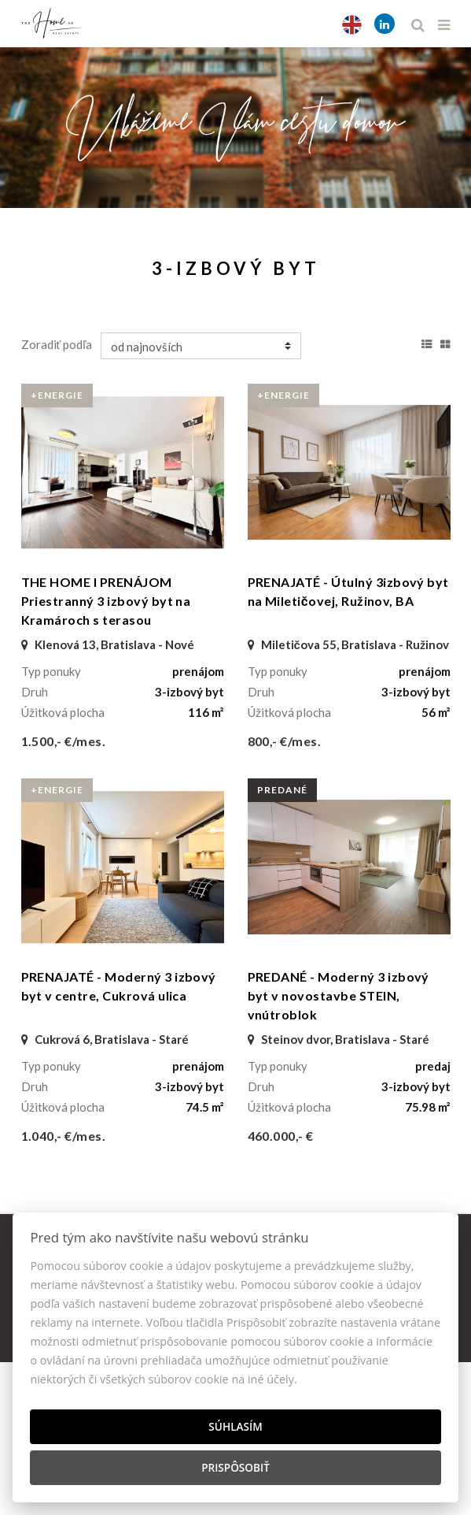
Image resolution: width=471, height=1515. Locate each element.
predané (282, 790)
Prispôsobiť (235, 1467)
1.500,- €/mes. (63, 740)
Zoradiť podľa (57, 344)
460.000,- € (281, 1135)
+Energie (57, 395)
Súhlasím (235, 1426)
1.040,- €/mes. (63, 1135)
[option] (235, 123)
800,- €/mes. (285, 740)
